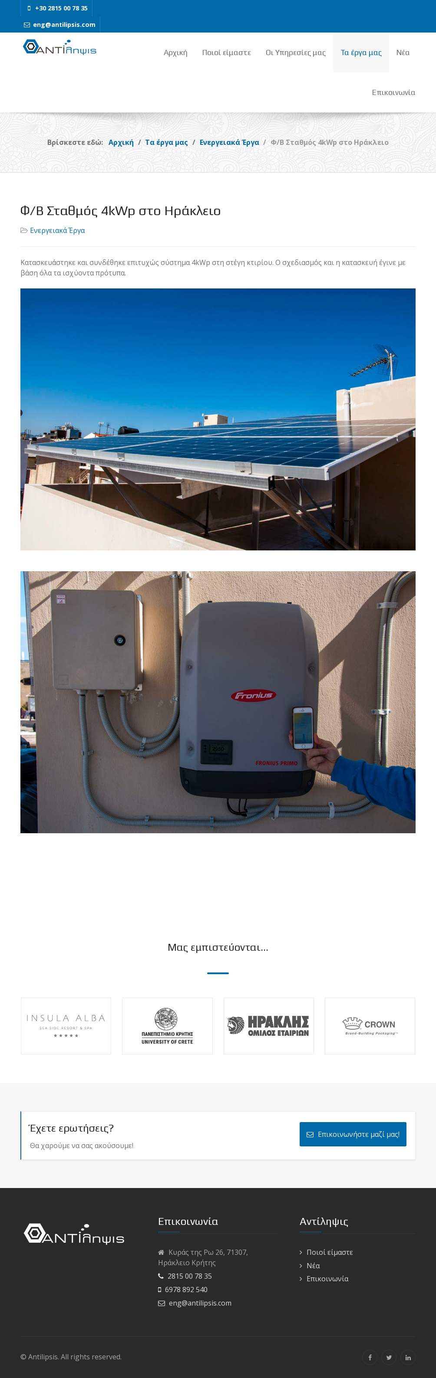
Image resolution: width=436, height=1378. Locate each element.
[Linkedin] (408, 1357)
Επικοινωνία (327, 1278)
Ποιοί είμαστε (330, 1252)
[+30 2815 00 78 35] (56, 8)
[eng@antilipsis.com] (59, 24)
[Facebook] (369, 1357)
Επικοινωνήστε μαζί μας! (353, 1134)
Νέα (313, 1265)
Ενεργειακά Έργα (57, 230)
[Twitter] (388, 1357)
